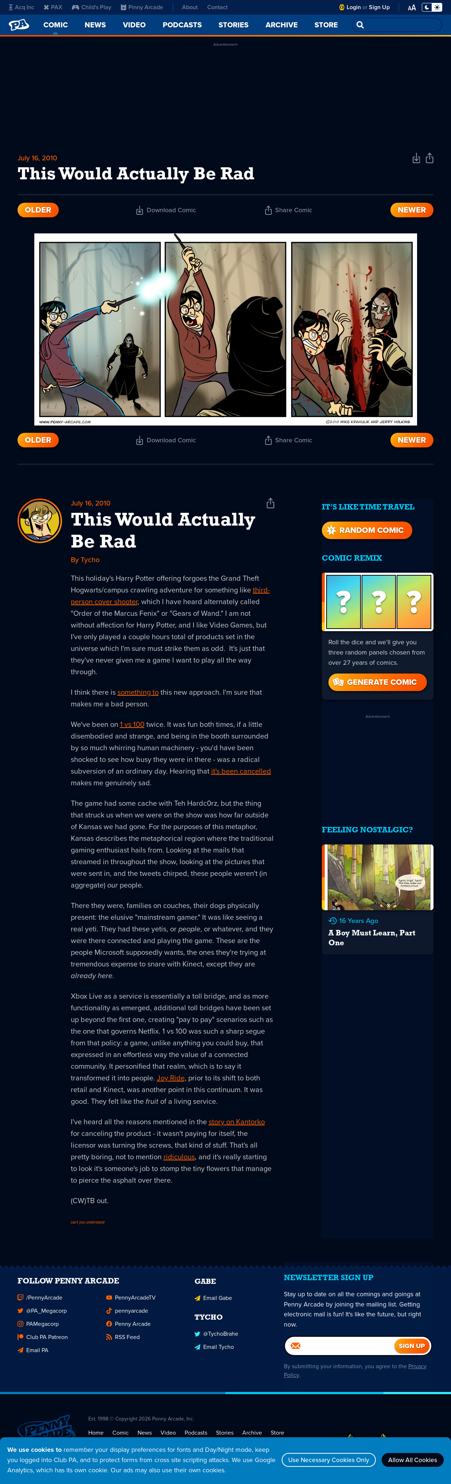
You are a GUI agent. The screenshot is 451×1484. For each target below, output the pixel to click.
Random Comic (364, 526)
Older (38, 212)
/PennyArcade (40, 1304)
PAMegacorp (38, 1331)
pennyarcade (127, 1317)
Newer (412, 212)
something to (138, 694)
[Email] (340, 1356)
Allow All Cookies (411, 1460)
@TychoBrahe (216, 1340)
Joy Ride (171, 1080)
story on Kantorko (237, 1124)
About (190, 7)
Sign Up (379, 7)
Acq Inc (21, 7)
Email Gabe (213, 1304)
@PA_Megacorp (42, 1317)
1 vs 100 (132, 726)
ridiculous (179, 1159)
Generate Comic (374, 678)
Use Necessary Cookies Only (322, 1460)
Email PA (33, 1357)
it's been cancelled (241, 773)
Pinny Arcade (142, 7)
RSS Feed (123, 1344)
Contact (217, 7)
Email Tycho (214, 1353)
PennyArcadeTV (131, 1304)
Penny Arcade (128, 1331)
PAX (53, 7)
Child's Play (91, 7)
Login (354, 7)
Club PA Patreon (43, 1344)
